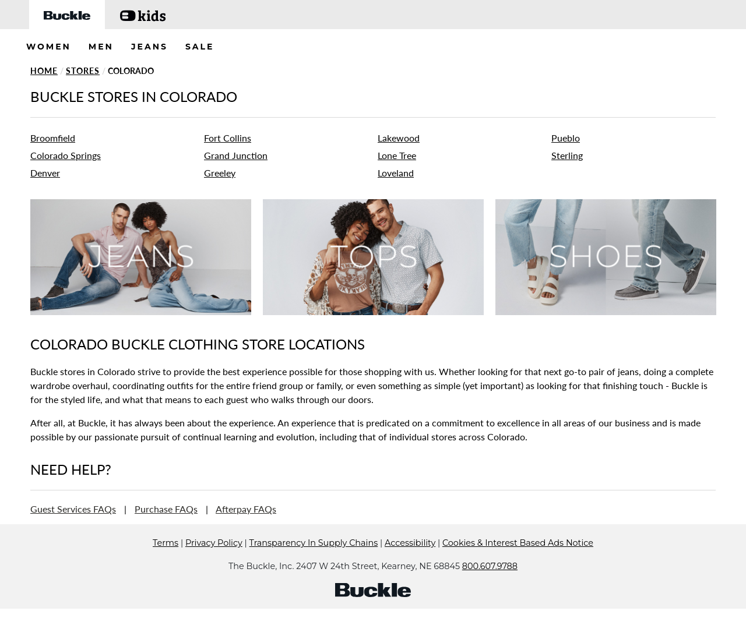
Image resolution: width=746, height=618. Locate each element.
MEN (101, 46)
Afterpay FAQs (246, 508)
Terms (165, 560)
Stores (83, 71)
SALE (199, 46)
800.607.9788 (490, 583)
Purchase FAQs (166, 508)
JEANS (149, 46)
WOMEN (48, 46)
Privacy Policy (213, 560)
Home (44, 71)
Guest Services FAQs (73, 508)
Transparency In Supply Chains (313, 560)
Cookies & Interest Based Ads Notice (517, 560)
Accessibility (410, 560)
